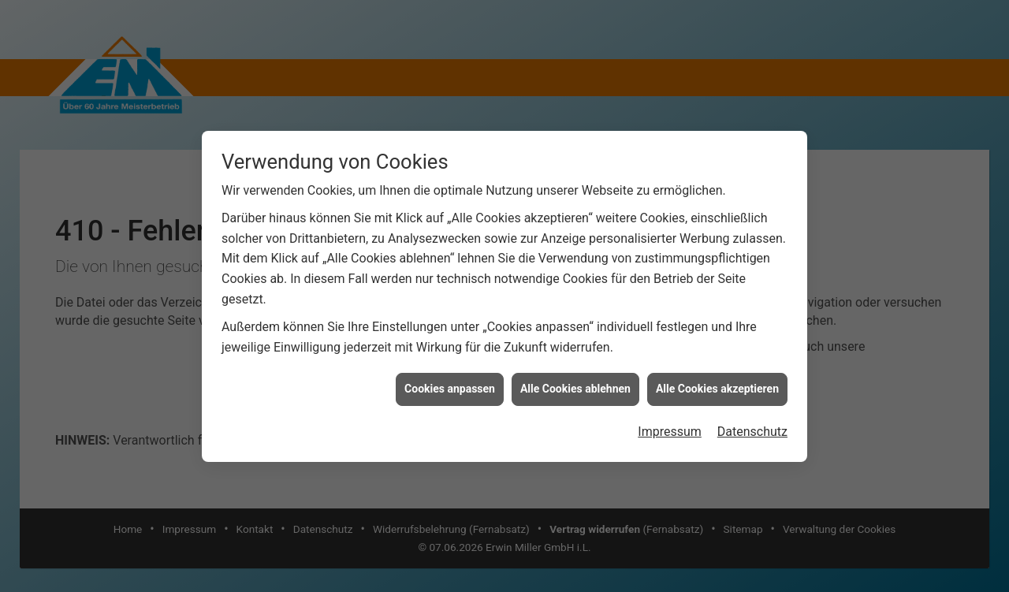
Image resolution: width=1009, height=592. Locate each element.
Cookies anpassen (449, 388)
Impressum (670, 431)
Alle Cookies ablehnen (575, 388)
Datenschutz (752, 431)
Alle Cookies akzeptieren (717, 388)
